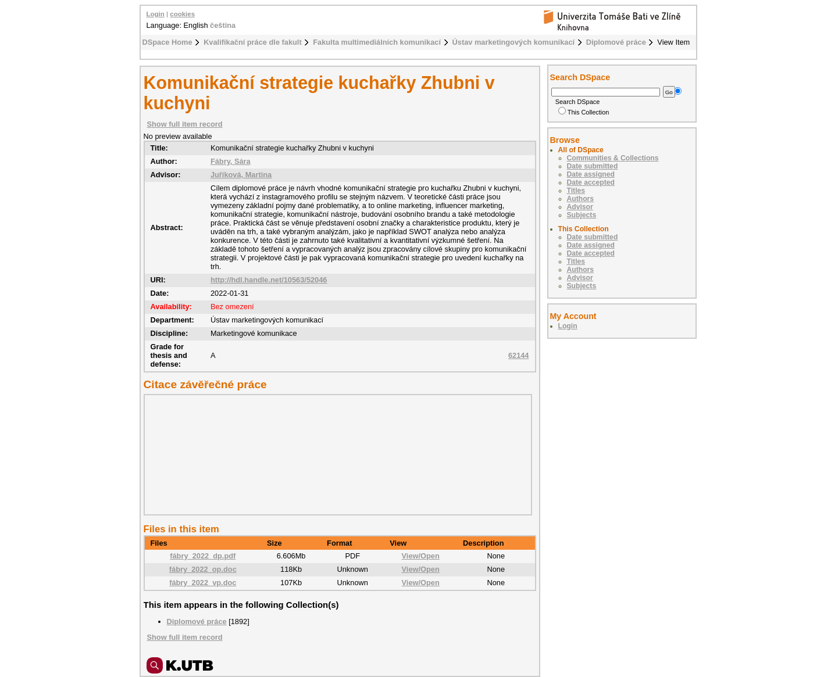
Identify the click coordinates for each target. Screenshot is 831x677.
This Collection (583, 112)
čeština (223, 25)
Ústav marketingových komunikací (513, 42)
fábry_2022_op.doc (203, 569)
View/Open (421, 555)
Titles (576, 191)
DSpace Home (167, 42)
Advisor (580, 207)
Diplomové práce (616, 42)
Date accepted (591, 182)
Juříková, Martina (241, 174)
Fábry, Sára (231, 161)
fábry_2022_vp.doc (202, 582)
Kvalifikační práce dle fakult (253, 42)
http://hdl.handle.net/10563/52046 (269, 279)
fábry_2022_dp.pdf (203, 555)
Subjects (582, 215)
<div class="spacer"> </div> (335, 454)
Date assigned (591, 174)
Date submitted (592, 166)
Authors (580, 199)
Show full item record (185, 124)
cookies (182, 13)
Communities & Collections (613, 158)
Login (156, 13)
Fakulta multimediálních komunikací (377, 42)
